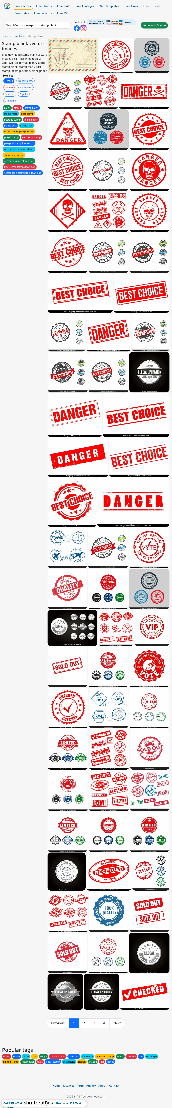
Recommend (25, 87)
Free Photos (44, 6)
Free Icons (131, 6)
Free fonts (63, 6)
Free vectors (23, 6)
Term (80, 1085)
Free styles (22, 13)
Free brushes (151, 6)
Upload (79, 22)
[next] (117, 1023)
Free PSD (63, 13)
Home (7, 36)
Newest (9, 87)
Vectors (19, 36)
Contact (114, 1085)
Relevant (9, 94)
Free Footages (85, 6)
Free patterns (43, 13)
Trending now (25, 80)
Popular (23, 94)
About (102, 1085)
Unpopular (11, 100)
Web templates (109, 6)
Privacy (91, 1085)
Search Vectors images (20, 25)
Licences (68, 1085)
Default (9, 80)
